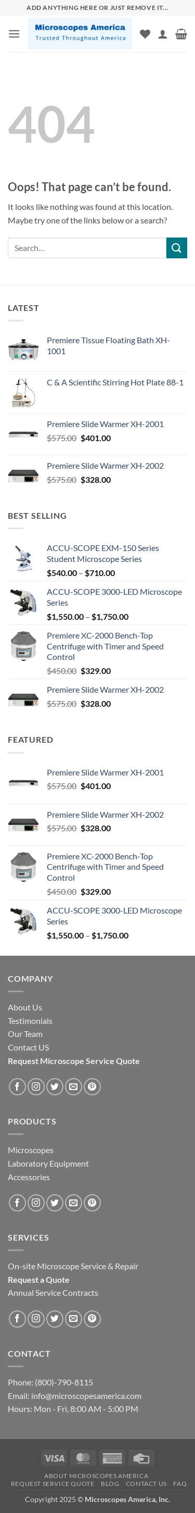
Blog (110, 1483)
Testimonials (30, 1021)
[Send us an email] (73, 1086)
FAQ (180, 1483)
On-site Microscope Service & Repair (73, 1266)
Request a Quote (39, 1279)
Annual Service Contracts (53, 1292)
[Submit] (176, 247)
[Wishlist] (145, 33)
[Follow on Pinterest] (92, 1086)
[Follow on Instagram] (36, 1086)
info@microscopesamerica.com (85, 1396)
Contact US (146, 1483)
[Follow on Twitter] (54, 1086)
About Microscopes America (96, 1476)
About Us (25, 1007)
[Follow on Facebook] (17, 1086)
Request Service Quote (53, 1483)
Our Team (25, 1034)
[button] (14, 33)
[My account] (163, 33)
